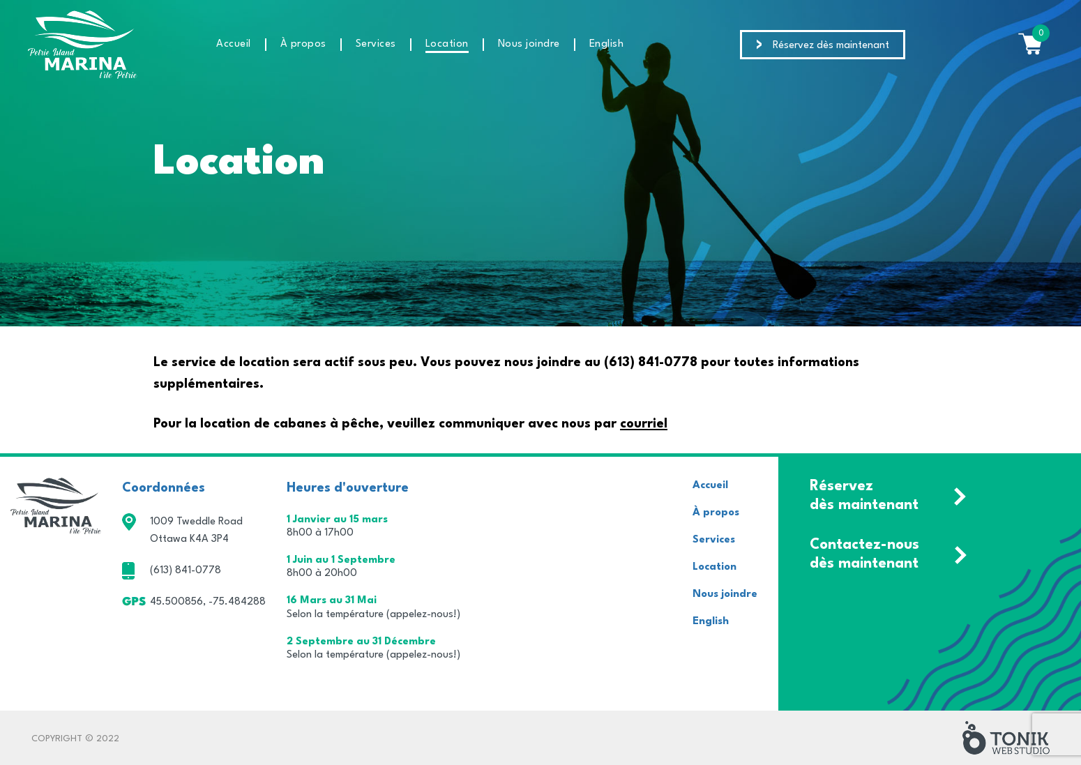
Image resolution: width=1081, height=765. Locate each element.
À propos (303, 44)
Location (447, 44)
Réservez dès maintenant (831, 45)
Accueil (233, 44)
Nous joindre (529, 44)
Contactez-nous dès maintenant (864, 554)
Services (376, 44)
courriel (643, 424)
